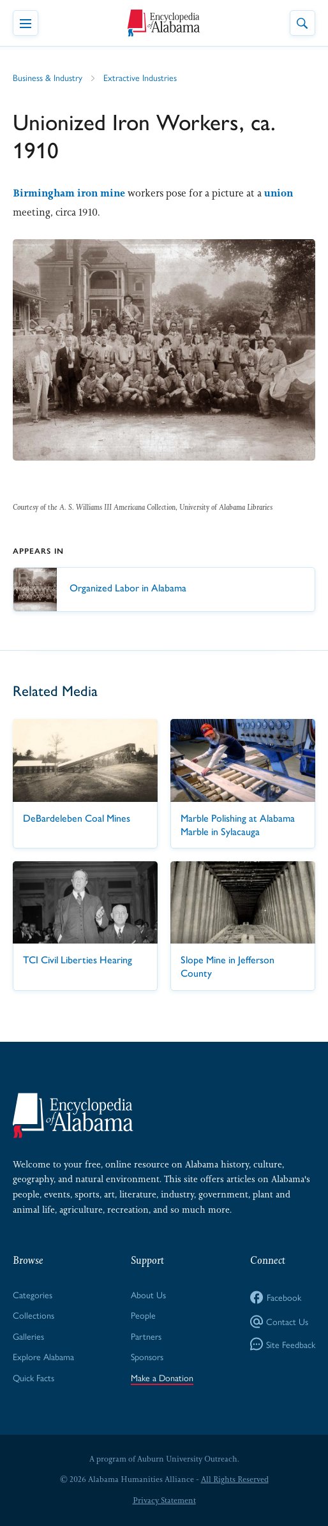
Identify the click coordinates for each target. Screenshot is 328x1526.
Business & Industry (47, 77)
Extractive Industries (140, 77)
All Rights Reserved (235, 1479)
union (278, 193)
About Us (148, 1294)
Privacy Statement (164, 1500)
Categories (32, 1294)
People (143, 1314)
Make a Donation (162, 1377)
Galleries (28, 1336)
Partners (146, 1336)
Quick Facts (33, 1377)
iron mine (101, 193)
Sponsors (147, 1356)
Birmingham (44, 193)
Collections (33, 1314)
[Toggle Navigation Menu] (25, 23)
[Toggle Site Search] (302, 23)
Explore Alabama (43, 1356)
